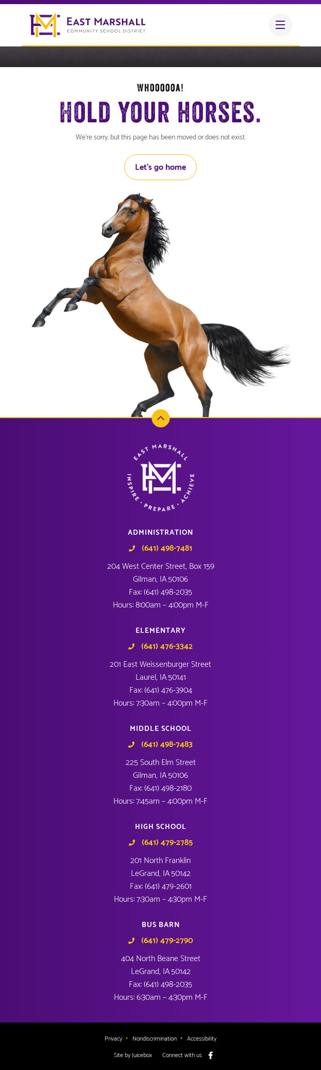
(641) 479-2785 (167, 843)
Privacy (113, 1039)
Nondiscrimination (154, 1039)
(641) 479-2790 (167, 941)
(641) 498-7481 (167, 549)
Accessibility (201, 1039)
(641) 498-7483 (167, 745)
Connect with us (182, 1055)
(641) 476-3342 (167, 647)
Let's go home (160, 167)
